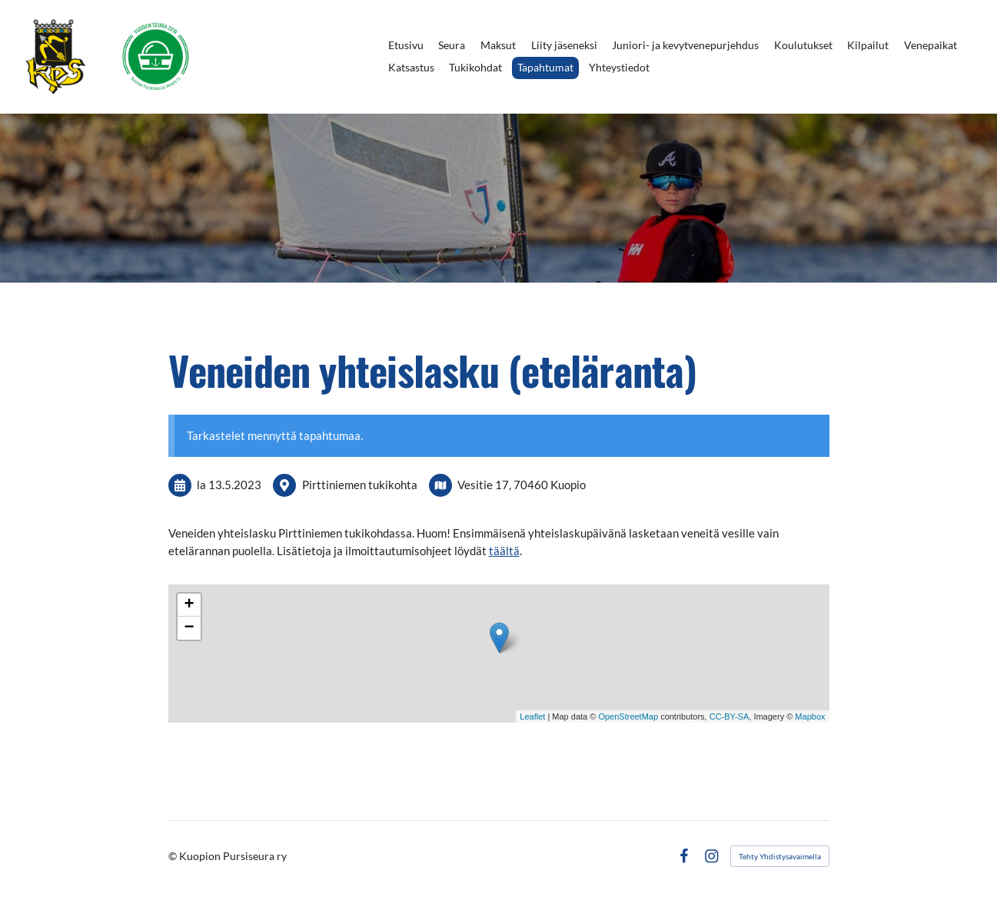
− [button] (189, 628)
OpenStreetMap (628, 716)
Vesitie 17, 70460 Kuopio (521, 484)
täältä (504, 551)
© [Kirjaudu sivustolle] (173, 855)
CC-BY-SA (729, 716)
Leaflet (532, 716)
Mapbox (810, 716)
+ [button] (189, 605)
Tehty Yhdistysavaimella (780, 856)
